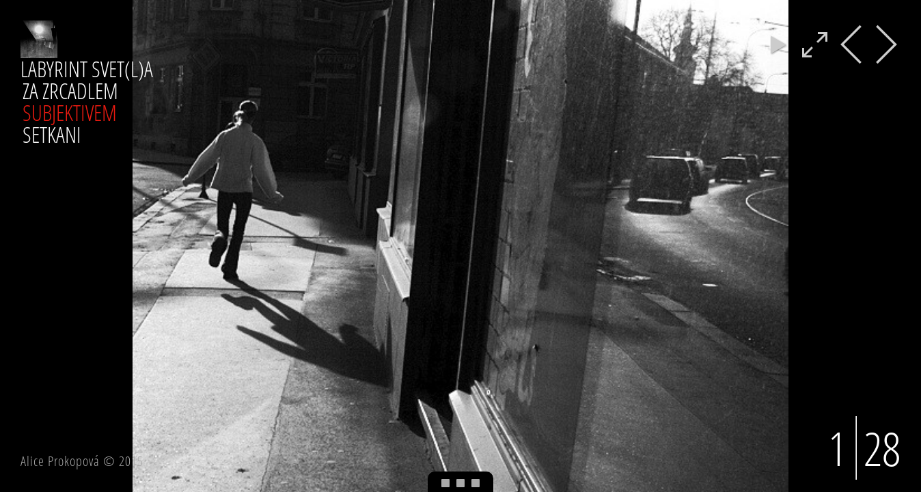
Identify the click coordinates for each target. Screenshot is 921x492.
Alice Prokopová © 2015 (81, 460)
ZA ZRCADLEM (70, 90)
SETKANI (52, 134)
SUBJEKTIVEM (70, 112)
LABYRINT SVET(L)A (86, 68)
